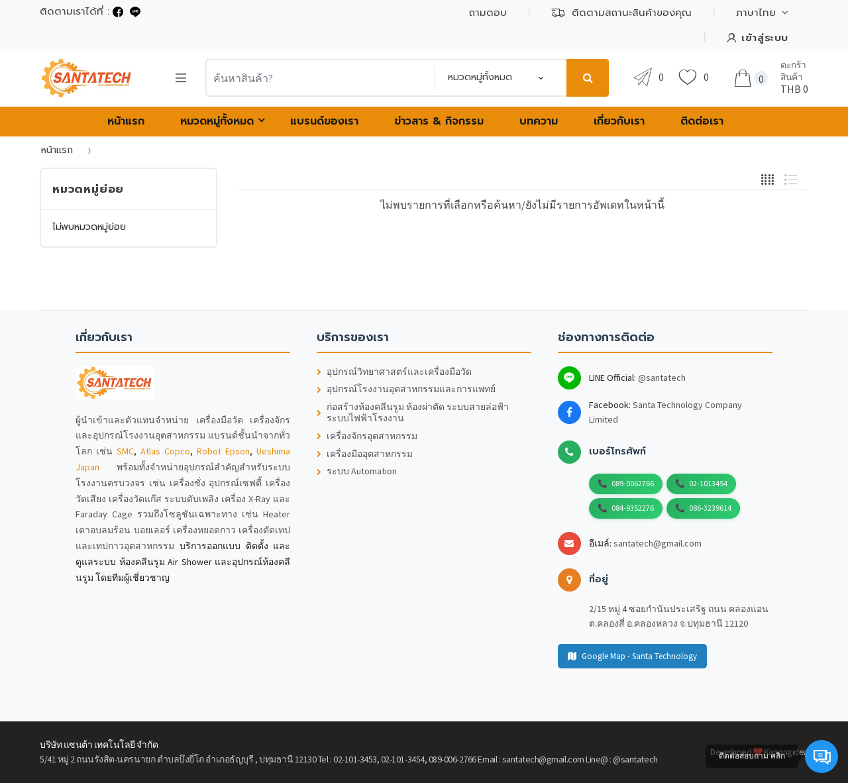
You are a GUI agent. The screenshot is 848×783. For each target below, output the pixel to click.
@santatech (662, 378)
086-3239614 (710, 508)
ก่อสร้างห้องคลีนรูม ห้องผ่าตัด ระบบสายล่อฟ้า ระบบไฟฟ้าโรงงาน (413, 412)
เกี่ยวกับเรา (619, 121)
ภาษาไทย (756, 12)
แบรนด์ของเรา (324, 121)
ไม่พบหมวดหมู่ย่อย (89, 227)
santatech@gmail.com (657, 543)
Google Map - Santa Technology (632, 656)
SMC (125, 451)
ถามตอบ (488, 12)
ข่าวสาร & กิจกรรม (439, 121)
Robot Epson (223, 451)
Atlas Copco (165, 451)
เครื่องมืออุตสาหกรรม (365, 454)
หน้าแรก (125, 121)
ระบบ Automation (357, 471)
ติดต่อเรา (701, 121)
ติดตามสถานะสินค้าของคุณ (621, 12)
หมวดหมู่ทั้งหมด (217, 121)
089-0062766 (632, 483)
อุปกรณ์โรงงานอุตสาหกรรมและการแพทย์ (406, 389)
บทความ (538, 121)
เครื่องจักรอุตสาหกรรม (367, 436)
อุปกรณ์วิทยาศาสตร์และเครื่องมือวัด (394, 372)
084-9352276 (632, 508)
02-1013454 (708, 483)
